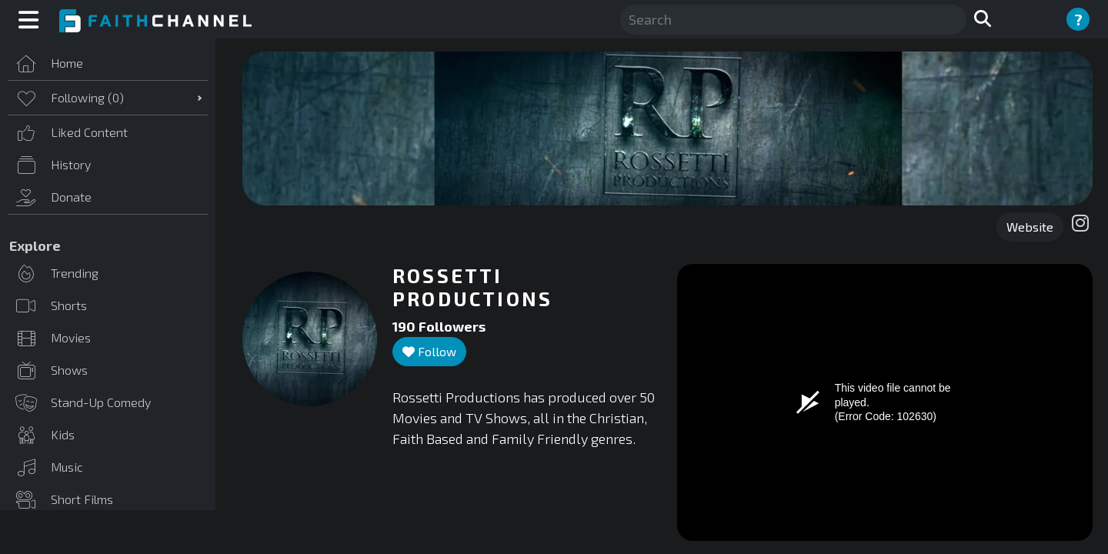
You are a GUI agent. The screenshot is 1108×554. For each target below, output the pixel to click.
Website (1029, 226)
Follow (429, 351)
